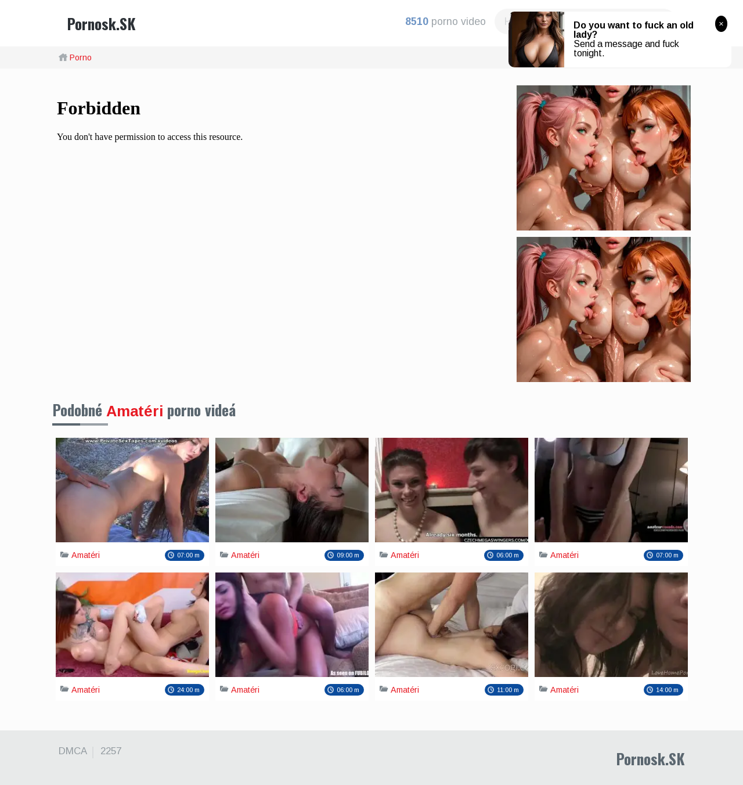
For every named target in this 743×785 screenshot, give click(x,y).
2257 (110, 751)
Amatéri (134, 411)
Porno (81, 57)
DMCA (73, 751)
